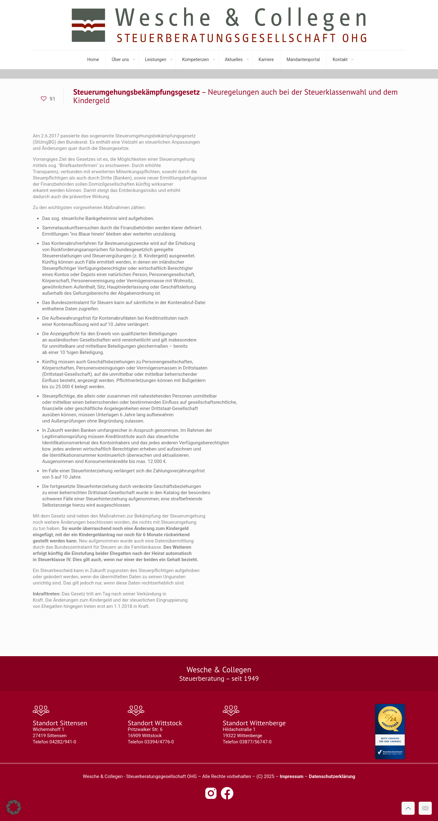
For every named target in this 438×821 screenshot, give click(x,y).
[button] (13, 807)
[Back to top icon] (408, 808)
